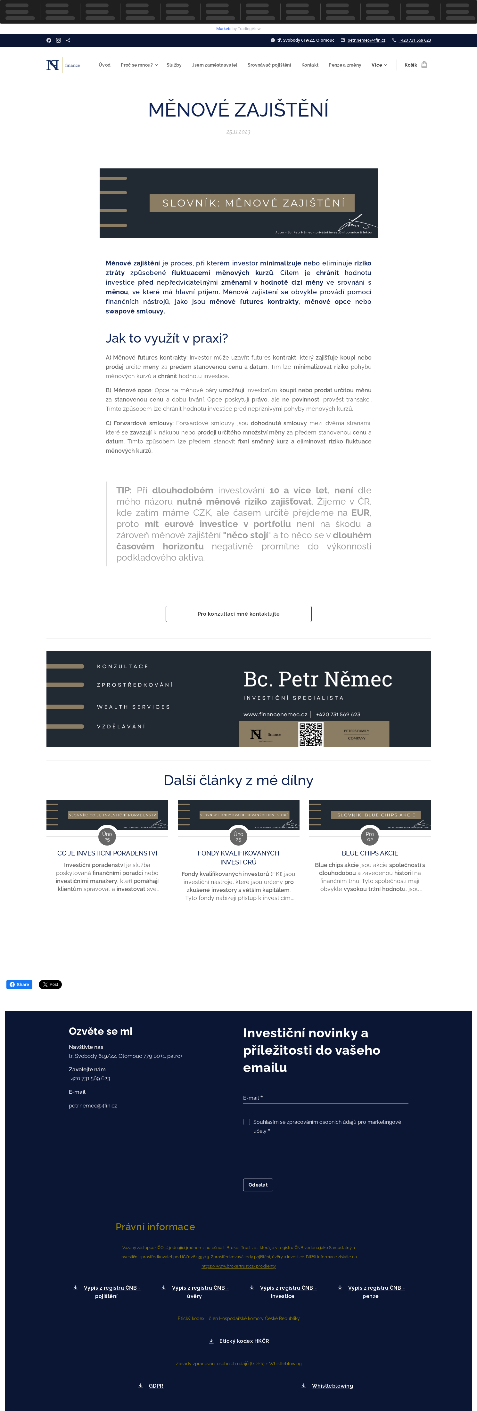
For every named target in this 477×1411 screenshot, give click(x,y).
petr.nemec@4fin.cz (366, 40)
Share (19, 984)
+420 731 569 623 (415, 40)
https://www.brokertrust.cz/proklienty (238, 1266)
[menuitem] (142, 65)
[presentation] (292, 1158)
